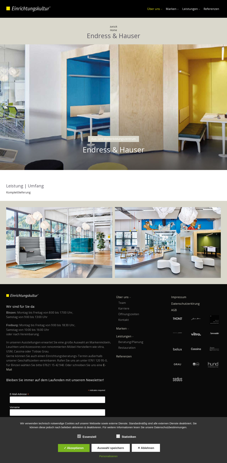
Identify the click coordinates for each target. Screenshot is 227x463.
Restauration (126, 348)
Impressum (178, 297)
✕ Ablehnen (146, 448)
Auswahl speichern (110, 448)
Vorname (15, 407)
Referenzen (211, 9)
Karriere (123, 308)
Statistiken (127, 436)
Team (122, 303)
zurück (113, 26)
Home (113, 30)
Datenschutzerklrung (185, 304)
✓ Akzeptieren (74, 448)
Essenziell (88, 436)
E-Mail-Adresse (19, 394)
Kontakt (123, 320)
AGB (174, 310)
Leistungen (191, 9)
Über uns (154, 9)
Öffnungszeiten (128, 314)
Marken (172, 9)
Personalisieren (108, 456)
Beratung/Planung (130, 342)
